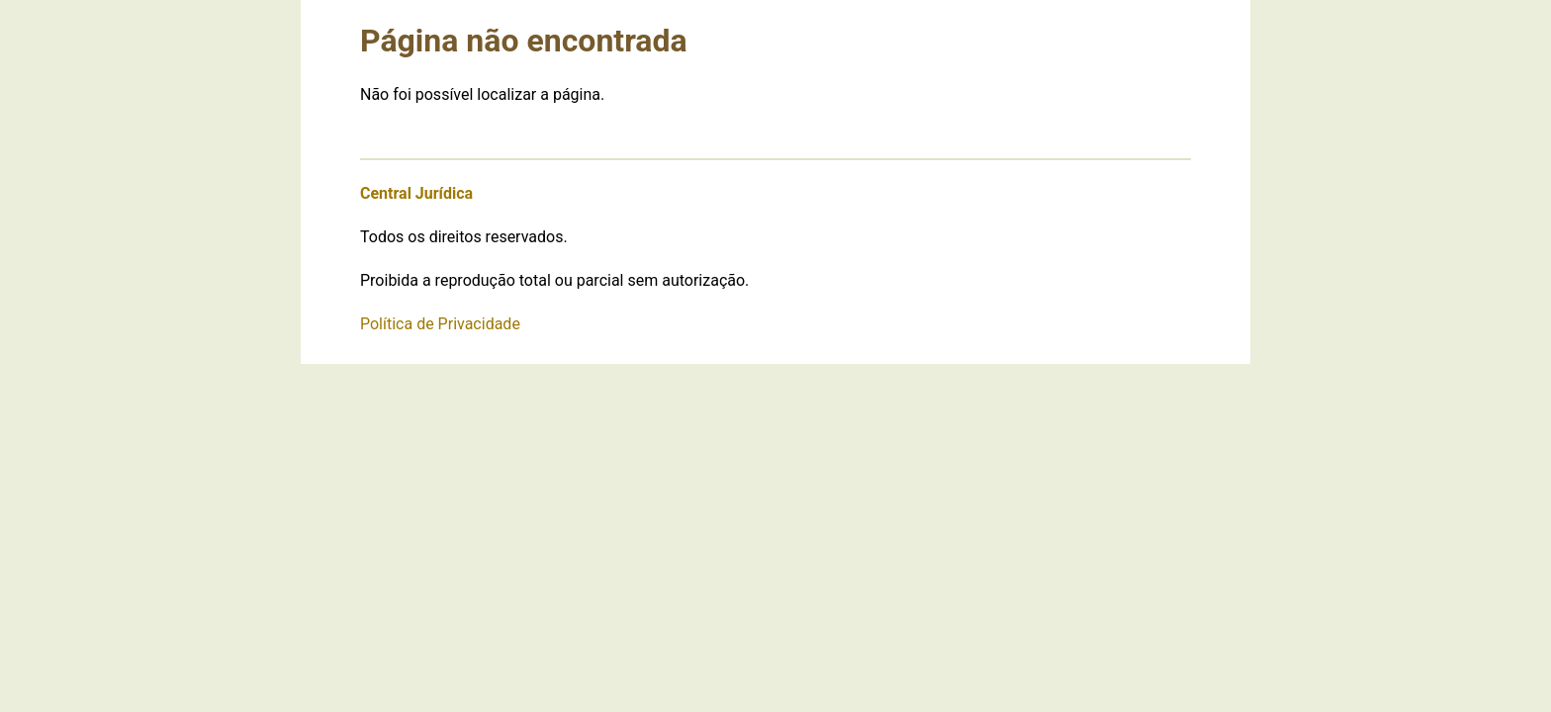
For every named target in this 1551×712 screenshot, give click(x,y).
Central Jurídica (416, 193)
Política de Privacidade (440, 323)
